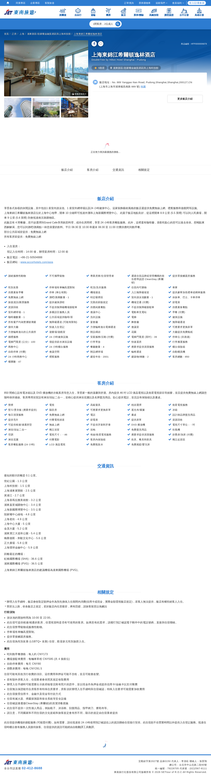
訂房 (14, 34)
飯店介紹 (67, 169)
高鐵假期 (153, 12)
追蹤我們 (161, 3)
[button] (105, 23)
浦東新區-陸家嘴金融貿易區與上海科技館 (49, 34)
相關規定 (144, 169)
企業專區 (35, 3)
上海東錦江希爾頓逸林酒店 (88, 34)
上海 (21, 34)
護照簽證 (169, 12)
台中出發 (184, 12)
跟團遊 (62, 12)
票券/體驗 (139, 12)
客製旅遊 (49, 3)
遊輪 (93, 12)
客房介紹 (92, 169)
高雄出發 (199, 12)
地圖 (143, 86)
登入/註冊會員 (196, 3)
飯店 (123, 12)
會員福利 (178, 3)
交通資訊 (118, 169)
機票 (108, 12)
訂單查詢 (129, 3)
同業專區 (20, 3)
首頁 (6, 34)
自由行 (78, 12)
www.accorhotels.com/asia (36, 262)
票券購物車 (145, 3)
